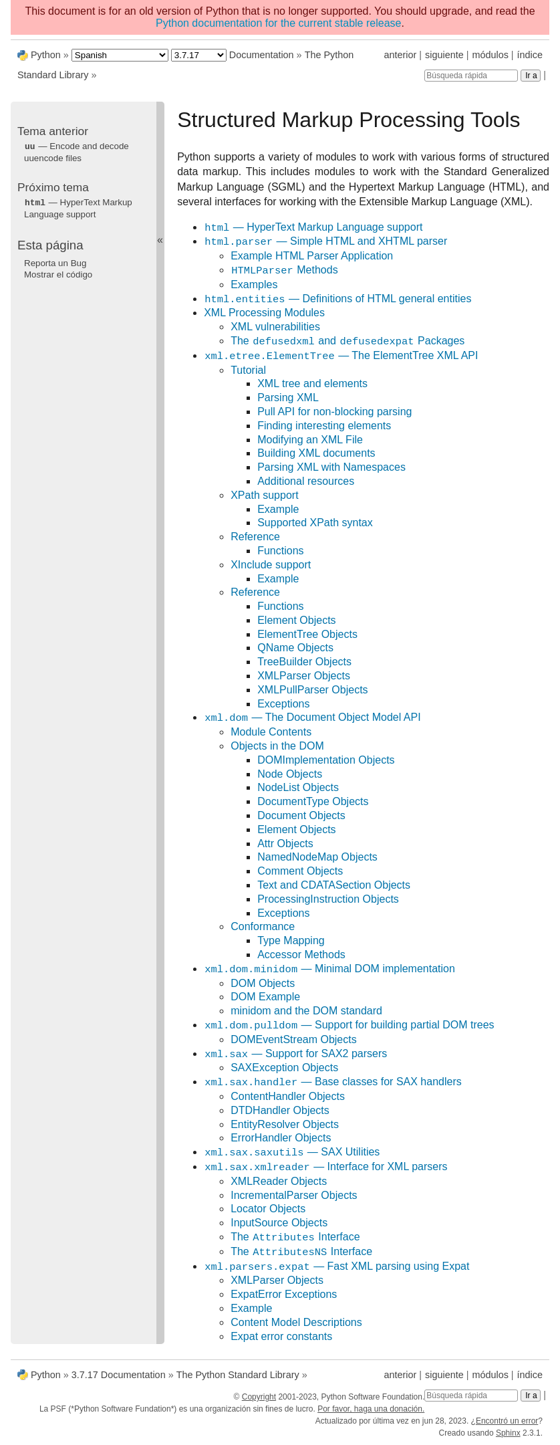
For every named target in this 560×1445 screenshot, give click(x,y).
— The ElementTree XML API (341, 356)
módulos (490, 54)
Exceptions (283, 703)
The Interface (295, 1237)
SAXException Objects (284, 1067)
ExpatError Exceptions (284, 1294)
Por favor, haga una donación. (370, 1409)
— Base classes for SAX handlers (333, 1082)
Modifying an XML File (310, 439)
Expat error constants (281, 1336)
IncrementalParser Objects (294, 1195)
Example (278, 509)
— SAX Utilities (292, 1152)
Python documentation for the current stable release (278, 23)
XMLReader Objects (279, 1181)
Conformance (263, 926)
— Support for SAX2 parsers (295, 1054)
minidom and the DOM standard (306, 1010)
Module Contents (271, 732)
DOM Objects (263, 983)
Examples (254, 284)
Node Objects (289, 774)
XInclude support (271, 564)
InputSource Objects (279, 1222)
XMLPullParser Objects (312, 689)
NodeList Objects (298, 787)
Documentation (261, 54)
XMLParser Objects (303, 675)
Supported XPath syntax (315, 522)
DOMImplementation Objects (325, 760)
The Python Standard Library (237, 1374)
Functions (280, 550)
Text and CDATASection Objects (333, 885)
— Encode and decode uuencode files (76, 151)
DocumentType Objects (312, 801)
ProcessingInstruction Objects (328, 899)
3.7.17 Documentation (119, 1374)
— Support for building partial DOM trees (349, 1025)
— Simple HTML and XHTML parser (325, 241)
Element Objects (296, 620)
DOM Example (265, 996)
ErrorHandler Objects (281, 1137)
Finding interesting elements (324, 425)
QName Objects (295, 647)
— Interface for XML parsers (325, 1167)
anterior (400, 54)
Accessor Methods (301, 954)
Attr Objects (285, 843)
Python (46, 54)
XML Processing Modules (264, 312)
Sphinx (508, 1433)
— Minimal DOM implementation (329, 969)
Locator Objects (268, 1208)
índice (530, 54)
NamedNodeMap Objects (317, 857)
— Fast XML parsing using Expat (336, 1266)
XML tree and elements (312, 383)
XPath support (264, 495)
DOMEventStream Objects (294, 1039)
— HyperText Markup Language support (313, 227)
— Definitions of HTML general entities (337, 299)
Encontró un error (507, 1421)
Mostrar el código (58, 273)
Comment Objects (300, 871)
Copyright (259, 1397)
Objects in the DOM (277, 746)
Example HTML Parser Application (312, 255)
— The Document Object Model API (312, 718)
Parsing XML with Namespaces (331, 467)
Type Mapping (291, 940)
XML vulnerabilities (275, 326)
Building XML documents (316, 453)
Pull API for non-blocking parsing (334, 411)
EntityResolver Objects (285, 1124)
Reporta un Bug (55, 262)
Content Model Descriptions (296, 1322)
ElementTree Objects (307, 634)
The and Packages (347, 341)
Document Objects (301, 815)
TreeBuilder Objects (304, 661)
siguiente (444, 54)
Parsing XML (288, 397)
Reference (255, 536)
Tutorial (248, 370)
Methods (284, 270)
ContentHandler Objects (288, 1096)
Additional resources (305, 481)
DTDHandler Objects (280, 1110)
